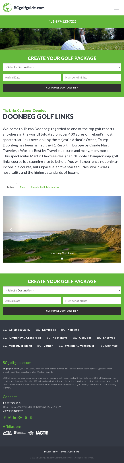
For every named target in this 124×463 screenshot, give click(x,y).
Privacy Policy (50, 451)
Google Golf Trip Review (45, 186)
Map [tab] (22, 186)
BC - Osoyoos (82, 337)
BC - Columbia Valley (16, 329)
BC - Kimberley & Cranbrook (22, 337)
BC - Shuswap (106, 337)
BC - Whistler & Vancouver (76, 345)
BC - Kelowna (70, 329)
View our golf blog (13, 410)
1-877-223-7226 (62, 21)
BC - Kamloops (46, 329)
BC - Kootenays (56, 337)
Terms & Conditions (69, 451)
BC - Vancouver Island (17, 345)
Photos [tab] (10, 186)
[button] (11, 229)
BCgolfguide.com (11, 368)
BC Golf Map (109, 345)
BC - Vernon (45, 345)
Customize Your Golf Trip (62, 87)
